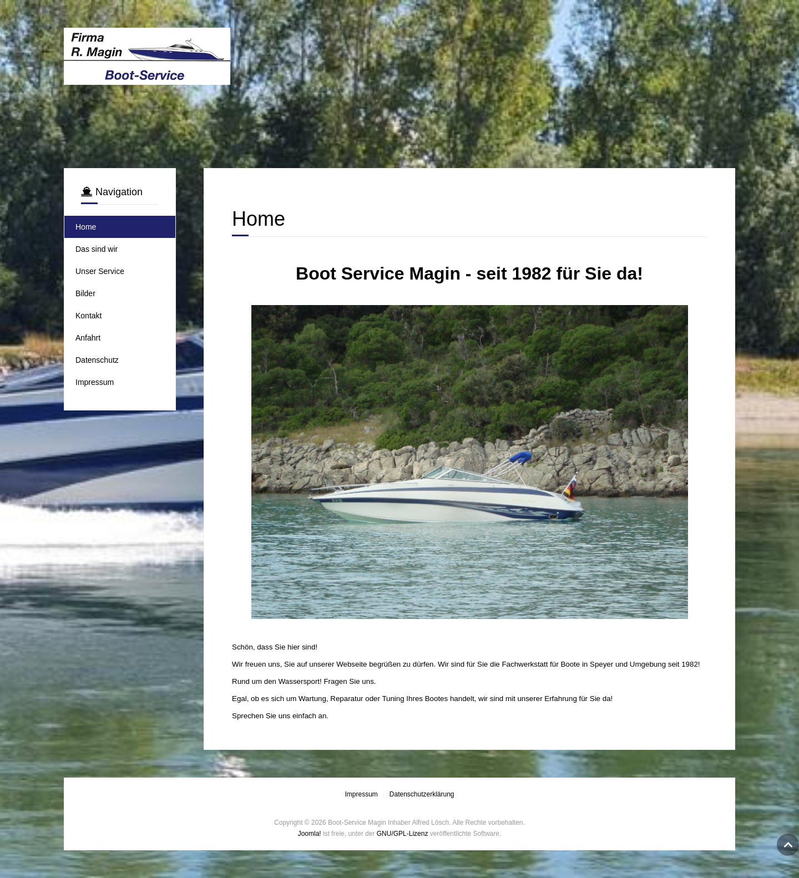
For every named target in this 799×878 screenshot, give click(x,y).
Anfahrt (87, 337)
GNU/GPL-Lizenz (402, 834)
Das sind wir (96, 249)
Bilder (85, 293)
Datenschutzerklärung (422, 794)
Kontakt (88, 315)
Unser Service (99, 271)
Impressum (94, 382)
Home (85, 226)
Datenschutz (97, 360)
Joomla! (309, 834)
